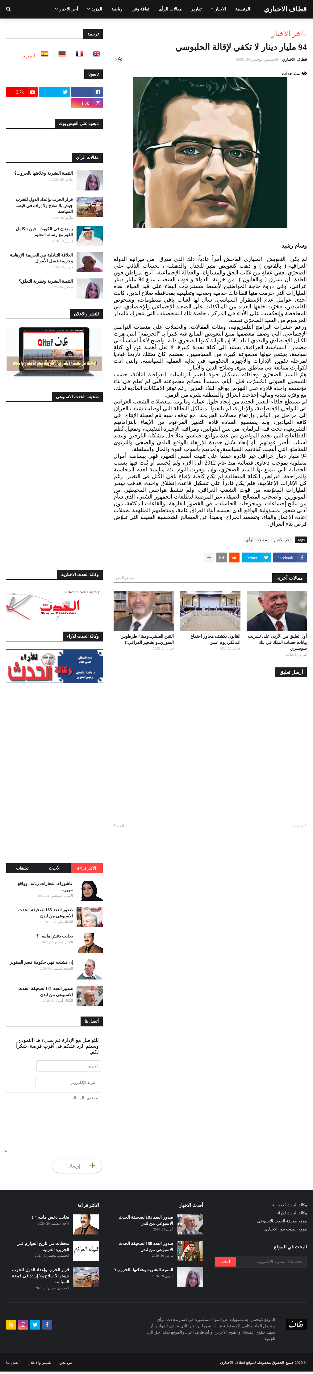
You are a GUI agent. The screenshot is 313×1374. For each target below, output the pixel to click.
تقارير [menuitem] (196, 9)
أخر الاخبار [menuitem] (68, 9)
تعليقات (22, 868)
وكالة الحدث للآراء (292, 1215)
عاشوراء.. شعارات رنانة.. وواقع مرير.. (45, 886)
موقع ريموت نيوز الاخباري (285, 1231)
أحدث (299, 826)
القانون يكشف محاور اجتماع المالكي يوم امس (215, 639)
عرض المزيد (124, 577)
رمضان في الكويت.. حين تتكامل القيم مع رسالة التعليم (44, 232)
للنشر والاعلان (39, 1365)
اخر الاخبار (287, 34)
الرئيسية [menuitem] (242, 9)
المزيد (29, 55)
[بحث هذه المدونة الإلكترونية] (271, 1264)
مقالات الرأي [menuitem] (170, 9)
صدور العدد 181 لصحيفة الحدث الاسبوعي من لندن (45, 991)
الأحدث (55, 868)
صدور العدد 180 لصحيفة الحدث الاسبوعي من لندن (146, 1249)
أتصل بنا (13, 1365)
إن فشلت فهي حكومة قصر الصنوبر (41, 962)
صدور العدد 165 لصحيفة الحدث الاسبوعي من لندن (45, 913)
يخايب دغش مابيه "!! (54, 936)
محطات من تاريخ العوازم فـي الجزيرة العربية (42, 1249)
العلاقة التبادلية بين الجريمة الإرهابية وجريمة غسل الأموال (41, 258)
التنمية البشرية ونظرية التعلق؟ (46, 281)
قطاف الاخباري (285, 9)
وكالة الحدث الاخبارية (289, 1207)
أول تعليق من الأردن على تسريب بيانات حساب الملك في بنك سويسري (277, 642)
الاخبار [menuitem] (220, 9)
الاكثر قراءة (86, 868)
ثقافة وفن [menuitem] (140, 9)
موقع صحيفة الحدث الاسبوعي (282, 1223)
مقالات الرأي (256, 539)
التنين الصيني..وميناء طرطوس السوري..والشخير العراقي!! (147, 639)
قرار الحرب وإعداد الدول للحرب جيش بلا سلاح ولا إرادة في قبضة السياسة (44, 205)
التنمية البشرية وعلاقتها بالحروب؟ (43, 173)
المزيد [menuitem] (96, 9)
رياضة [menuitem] (116, 9)
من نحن (65, 1365)
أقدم (120, 826)
